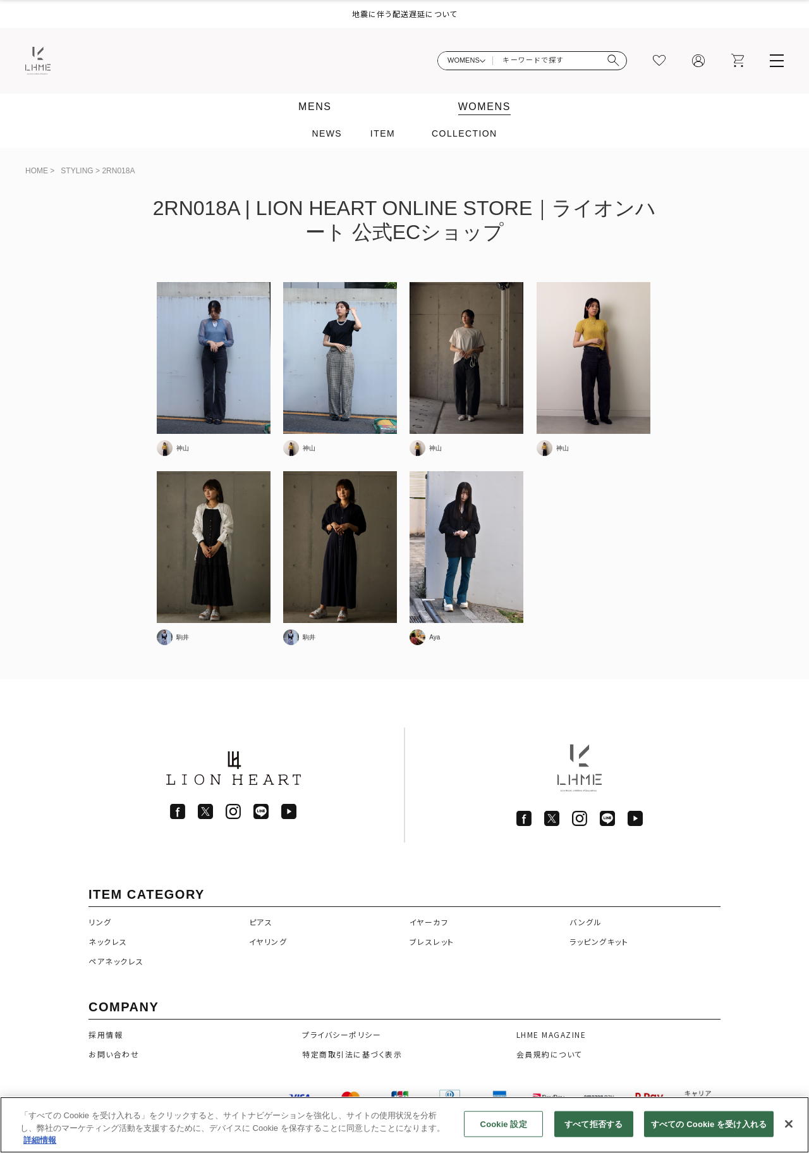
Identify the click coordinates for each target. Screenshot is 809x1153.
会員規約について (549, 1054)
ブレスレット (432, 941)
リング (100, 921)
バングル (585, 921)
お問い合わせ (113, 1054)
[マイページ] (698, 61)
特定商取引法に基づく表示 (352, 1054)
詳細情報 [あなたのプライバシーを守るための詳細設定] (39, 1140)
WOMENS (484, 106)
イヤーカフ (429, 921)
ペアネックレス (116, 961)
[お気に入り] (659, 61)
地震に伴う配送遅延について (405, 13)
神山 (182, 448)
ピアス (261, 921)
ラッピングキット (598, 941)
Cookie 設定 (503, 1123)
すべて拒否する (593, 1123)
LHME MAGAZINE (551, 1034)
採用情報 (105, 1034)
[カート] (738, 61)
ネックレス (108, 941)
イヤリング (268, 941)
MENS (315, 106)
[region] (404, 1125)
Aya (434, 637)
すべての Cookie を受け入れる (709, 1123)
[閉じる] (789, 1124)
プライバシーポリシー (341, 1034)
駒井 (182, 637)
